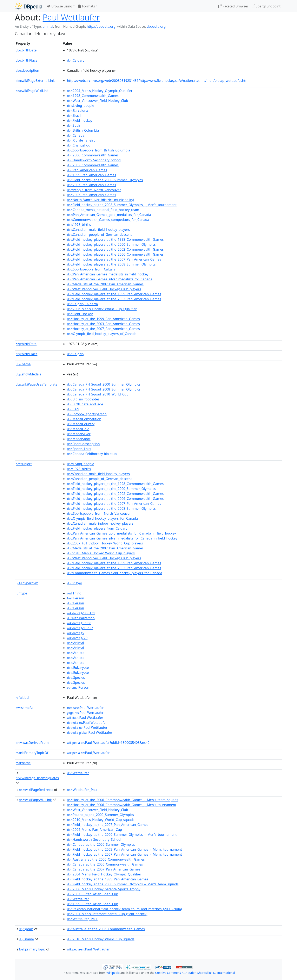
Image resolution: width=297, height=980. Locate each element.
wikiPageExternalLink (35, 80)
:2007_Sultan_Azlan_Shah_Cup (92, 894)
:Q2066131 (81, 613)
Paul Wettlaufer (71, 17)
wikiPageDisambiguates (37, 778)
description (27, 70)
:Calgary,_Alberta (82, 304)
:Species (76, 677)
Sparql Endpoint (266, 6)
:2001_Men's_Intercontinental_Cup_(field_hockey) (107, 914)
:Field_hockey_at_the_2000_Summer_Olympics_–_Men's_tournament (122, 834)
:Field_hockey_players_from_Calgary (97, 528)
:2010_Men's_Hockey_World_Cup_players (101, 553)
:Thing (74, 593)
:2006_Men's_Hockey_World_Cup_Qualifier (102, 309)
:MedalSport (79, 439)
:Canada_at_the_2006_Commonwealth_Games (105, 864)
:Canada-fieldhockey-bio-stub (92, 453)
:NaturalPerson (81, 618)
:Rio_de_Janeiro (81, 140)
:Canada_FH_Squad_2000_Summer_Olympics (103, 384)
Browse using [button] (59, 6)
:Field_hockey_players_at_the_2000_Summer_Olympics (111, 244)
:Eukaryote (78, 667)
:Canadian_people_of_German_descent (99, 234)
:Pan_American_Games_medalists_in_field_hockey (107, 274)
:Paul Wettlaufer (85, 707)
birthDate (26, 50)
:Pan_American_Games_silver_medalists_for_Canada (109, 279)
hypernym (27, 583)
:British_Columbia (83, 130)
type (21, 593)
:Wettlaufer (78, 773)
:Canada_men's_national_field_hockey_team (103, 209)
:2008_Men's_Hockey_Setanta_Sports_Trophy (103, 889)
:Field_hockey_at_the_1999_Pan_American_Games (107, 879)
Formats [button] (86, 6)
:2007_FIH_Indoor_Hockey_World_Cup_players (105, 543)
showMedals (28, 374)
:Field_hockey (79, 120)
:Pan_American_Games (87, 170)
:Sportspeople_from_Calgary (91, 269)
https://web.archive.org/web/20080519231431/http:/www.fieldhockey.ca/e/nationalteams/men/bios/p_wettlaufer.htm (158, 80)
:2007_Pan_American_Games (91, 185)
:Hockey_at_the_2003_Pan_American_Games (103, 324)
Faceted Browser (233, 6)
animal (47, 26)
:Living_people (80, 105)
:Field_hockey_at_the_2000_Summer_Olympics (105, 180)
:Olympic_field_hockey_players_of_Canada (102, 333)
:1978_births (79, 224)
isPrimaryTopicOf (32, 752)
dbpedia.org (156, 26)
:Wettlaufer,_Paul (82, 789)
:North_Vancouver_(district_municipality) (100, 200)
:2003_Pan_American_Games (91, 195)
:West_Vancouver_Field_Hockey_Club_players (104, 289)
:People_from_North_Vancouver (94, 190)
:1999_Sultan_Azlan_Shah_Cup (92, 904)
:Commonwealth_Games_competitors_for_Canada (108, 219)
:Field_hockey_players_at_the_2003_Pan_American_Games (114, 299)
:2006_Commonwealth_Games (93, 155)
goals (26, 929)
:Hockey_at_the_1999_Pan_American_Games (103, 319)
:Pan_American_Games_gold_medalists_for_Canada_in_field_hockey (121, 533)
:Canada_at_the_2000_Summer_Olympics (101, 844)
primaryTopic (32, 949)
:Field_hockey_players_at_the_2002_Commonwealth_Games (115, 249)
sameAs (24, 707)
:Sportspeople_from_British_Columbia (98, 150)
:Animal (75, 643)
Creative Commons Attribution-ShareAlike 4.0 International (195, 973)
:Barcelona (77, 110)
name (23, 364)
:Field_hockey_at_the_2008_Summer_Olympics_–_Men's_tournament (122, 204)
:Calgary (75, 60)
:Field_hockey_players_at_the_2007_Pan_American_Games (114, 259)
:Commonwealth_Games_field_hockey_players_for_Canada (114, 573)
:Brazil (74, 115)
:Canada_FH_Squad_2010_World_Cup (97, 394)
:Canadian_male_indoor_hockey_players (100, 523)
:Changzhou (78, 145)
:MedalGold (78, 429)
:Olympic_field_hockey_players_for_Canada (102, 518)
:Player (74, 583)
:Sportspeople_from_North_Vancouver (99, 513)
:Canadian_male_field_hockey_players (98, 229)
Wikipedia (113, 973)
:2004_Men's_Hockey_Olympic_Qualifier (99, 90)
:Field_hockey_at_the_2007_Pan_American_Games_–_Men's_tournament (124, 854)
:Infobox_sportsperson (87, 414)
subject (24, 464)
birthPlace (26, 60)
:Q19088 (79, 623)
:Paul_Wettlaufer (88, 752)
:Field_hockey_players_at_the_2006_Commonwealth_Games (115, 254)
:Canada (75, 135)
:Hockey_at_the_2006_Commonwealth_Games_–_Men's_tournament (121, 805)
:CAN (73, 409)
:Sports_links (79, 449)
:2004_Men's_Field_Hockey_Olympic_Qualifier (104, 874)
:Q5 (75, 633)
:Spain (74, 125)
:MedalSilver (79, 434)
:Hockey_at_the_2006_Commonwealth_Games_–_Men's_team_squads (122, 800)
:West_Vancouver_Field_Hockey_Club (97, 100)
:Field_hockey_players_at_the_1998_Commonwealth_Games (115, 239)
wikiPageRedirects (36, 789)
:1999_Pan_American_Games (91, 175)
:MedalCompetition (84, 419)
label (22, 697)
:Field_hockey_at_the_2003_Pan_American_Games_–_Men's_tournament (124, 849)
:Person (75, 598)
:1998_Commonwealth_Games (93, 95)
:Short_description (83, 444)
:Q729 (77, 638)
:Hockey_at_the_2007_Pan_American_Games (103, 328)
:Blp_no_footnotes (83, 399)
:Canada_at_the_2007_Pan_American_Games (103, 869)
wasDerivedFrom (32, 742)
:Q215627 (80, 628)
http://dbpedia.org (101, 26)
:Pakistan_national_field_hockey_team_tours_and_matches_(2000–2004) (124, 909)
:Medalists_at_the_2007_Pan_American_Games (105, 284)
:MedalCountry (80, 424)
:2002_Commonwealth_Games (93, 165)
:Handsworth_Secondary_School (94, 160)
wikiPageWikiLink (32, 90)
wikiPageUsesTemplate (36, 384)
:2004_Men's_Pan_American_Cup (94, 829)
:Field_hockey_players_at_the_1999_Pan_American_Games (114, 294)
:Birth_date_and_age (85, 404)
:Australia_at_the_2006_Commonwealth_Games (106, 859)
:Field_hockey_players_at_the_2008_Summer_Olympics (111, 264)
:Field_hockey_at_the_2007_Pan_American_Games (107, 824)
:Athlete (75, 652)
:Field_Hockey (80, 314)
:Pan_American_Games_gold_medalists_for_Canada (109, 214)
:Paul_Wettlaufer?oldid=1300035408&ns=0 (108, 742)
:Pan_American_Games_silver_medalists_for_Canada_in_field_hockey (122, 538)
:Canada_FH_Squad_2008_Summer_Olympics (103, 389)
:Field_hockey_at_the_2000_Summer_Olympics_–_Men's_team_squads (122, 884)
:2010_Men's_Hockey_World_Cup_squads (100, 819)
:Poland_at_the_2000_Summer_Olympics (100, 814)
